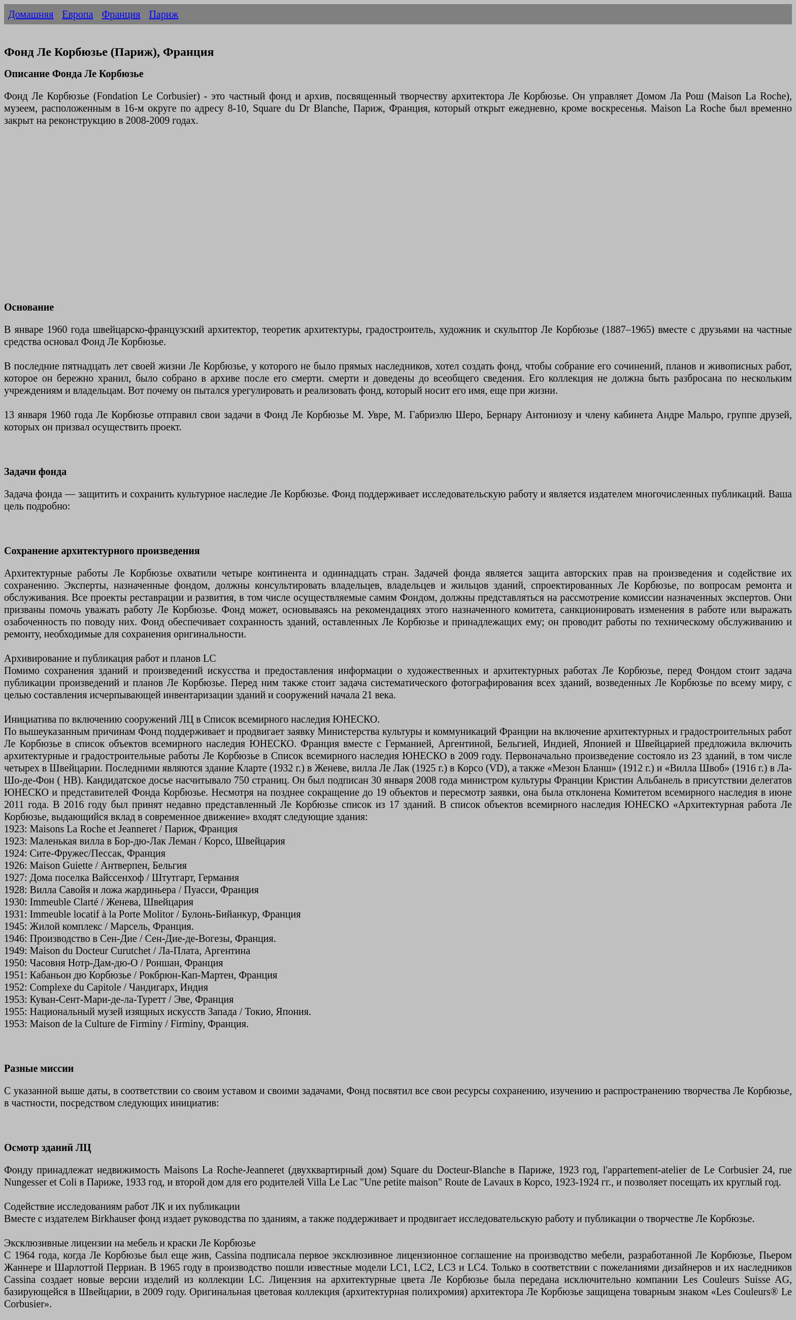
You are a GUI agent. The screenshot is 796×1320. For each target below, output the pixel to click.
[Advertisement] (308, 220)
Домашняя (30, 14)
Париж (163, 14)
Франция (121, 14)
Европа (77, 14)
